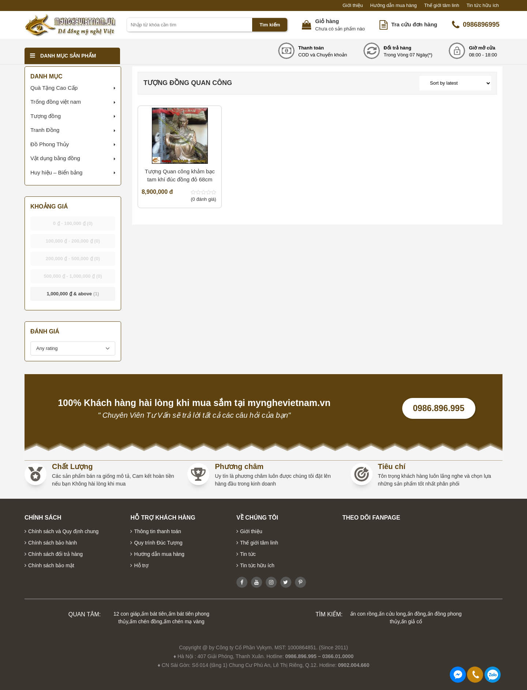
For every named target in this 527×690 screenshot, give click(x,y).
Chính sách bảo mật (51, 565)
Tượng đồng (45, 116)
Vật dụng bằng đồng (55, 158)
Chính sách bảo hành (52, 543)
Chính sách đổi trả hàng (55, 554)
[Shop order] (455, 83)
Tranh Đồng (44, 130)
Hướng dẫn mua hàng (393, 5)
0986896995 (476, 25)
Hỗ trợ (141, 565)
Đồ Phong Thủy (49, 144)
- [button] (73, 223)
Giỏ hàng (327, 21)
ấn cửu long (392, 614)
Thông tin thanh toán (157, 531)
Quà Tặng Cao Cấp (54, 88)
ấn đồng (416, 614)
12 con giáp (126, 614)
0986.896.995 (438, 408)
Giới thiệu (353, 5)
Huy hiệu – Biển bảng (56, 172)
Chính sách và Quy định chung (63, 531)
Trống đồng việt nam (55, 102)
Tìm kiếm (269, 24)
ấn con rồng (363, 614)
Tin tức (248, 554)
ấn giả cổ (411, 621)
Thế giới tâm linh (441, 5)
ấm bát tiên (154, 614)
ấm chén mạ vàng (184, 621)
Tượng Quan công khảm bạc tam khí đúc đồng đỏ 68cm (180, 175)
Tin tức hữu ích (483, 5)
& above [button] (72, 293)
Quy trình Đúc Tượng (158, 543)
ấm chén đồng (146, 621)
